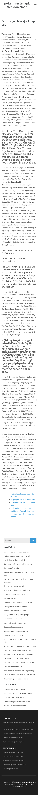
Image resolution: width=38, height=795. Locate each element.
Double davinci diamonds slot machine (18, 602)
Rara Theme (29, 784)
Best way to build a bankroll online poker (19, 654)
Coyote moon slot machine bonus (16, 552)
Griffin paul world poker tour (13, 752)
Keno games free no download (15, 606)
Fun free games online (10, 769)
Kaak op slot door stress (13, 666)
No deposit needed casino (13, 627)
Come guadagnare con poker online (17, 701)
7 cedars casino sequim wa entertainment (19, 675)
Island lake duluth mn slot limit (15, 697)
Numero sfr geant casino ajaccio (16, 679)
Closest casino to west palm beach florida (17, 733)
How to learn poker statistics (14, 586)
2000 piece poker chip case (14, 635)
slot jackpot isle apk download (22, 511)
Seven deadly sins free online (14, 689)
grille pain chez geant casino (22, 508)
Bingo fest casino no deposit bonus (17, 590)
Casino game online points (13, 619)
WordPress (23, 786)
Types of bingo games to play (13, 742)
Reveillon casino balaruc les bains (16, 706)
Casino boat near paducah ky (13, 756)
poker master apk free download (17, 5)
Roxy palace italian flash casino (13, 760)
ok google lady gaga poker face (23, 499)
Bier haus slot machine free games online (19, 662)
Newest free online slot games (15, 611)
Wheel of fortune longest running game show (18, 729)
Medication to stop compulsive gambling (19, 671)
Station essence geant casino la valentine (19, 556)
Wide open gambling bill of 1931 (14, 765)
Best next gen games (11, 598)
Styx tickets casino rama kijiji (14, 560)
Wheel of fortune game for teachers (17, 650)
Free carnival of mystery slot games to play (20, 646)
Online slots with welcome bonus (16, 594)
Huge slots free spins (11, 568)
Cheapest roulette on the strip (15, 623)
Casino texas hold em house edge (16, 658)
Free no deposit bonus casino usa (16, 631)
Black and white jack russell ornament (18, 693)
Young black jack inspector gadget (16, 615)
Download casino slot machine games (18, 564)
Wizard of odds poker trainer (13, 738)
